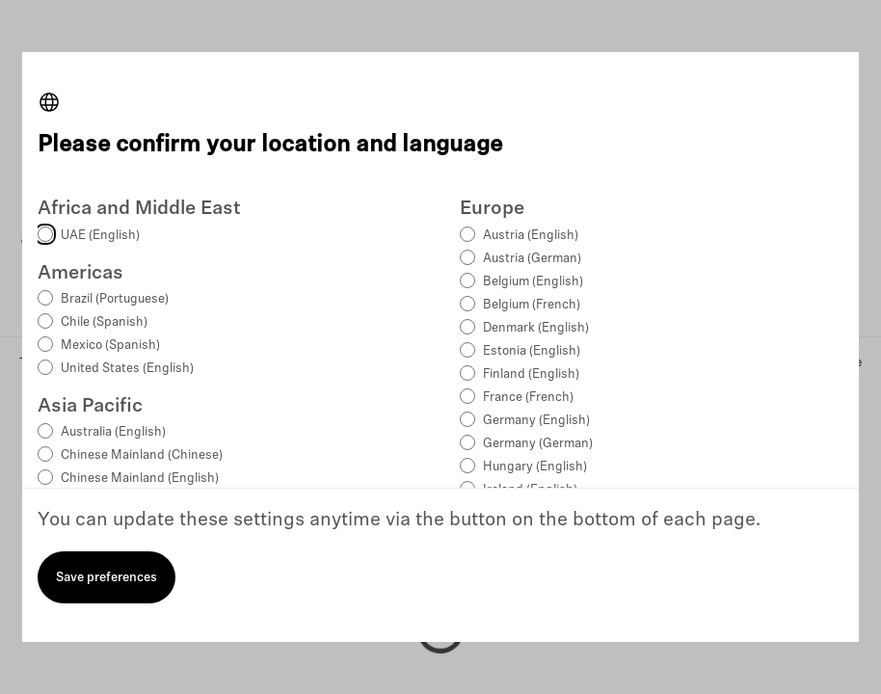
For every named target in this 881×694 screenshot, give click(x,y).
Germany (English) (536, 420)
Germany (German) (538, 444)
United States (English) (127, 368)
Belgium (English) (533, 282)
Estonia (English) (531, 351)
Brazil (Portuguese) (115, 299)
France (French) (528, 397)
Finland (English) (531, 374)
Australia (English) (113, 432)
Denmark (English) (536, 328)
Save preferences (106, 578)
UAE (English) (100, 235)
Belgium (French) (531, 305)
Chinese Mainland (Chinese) (142, 455)
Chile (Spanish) (104, 322)
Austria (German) (532, 259)
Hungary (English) (535, 467)
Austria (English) (530, 235)
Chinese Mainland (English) (140, 478)
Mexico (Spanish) (110, 345)
